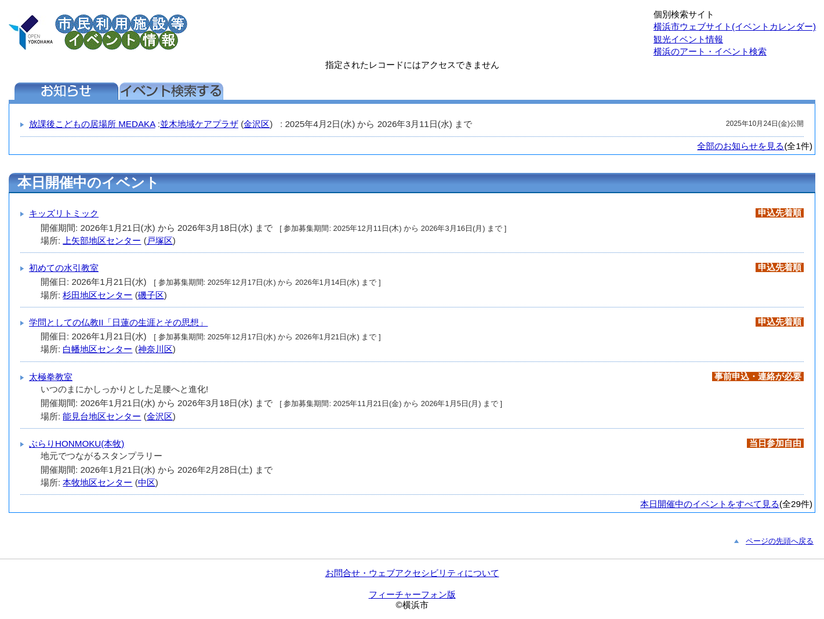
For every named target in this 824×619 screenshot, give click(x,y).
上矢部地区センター (102, 240)
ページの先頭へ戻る (780, 541)
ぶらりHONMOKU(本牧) (76, 443)
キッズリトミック (64, 213)
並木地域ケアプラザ (199, 124)
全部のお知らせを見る (740, 146)
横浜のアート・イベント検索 (710, 51)
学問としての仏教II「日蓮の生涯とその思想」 (118, 322)
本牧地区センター (97, 482)
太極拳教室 (50, 377)
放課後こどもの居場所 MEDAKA (92, 124)
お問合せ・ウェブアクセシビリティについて (412, 573)
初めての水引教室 (64, 268)
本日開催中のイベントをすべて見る (709, 504)
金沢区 (257, 124)
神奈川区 (155, 349)
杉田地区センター (97, 295)
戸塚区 (160, 240)
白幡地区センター (97, 349)
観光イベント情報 (688, 39)
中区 (146, 482)
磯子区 (151, 295)
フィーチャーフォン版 (412, 594)
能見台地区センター (102, 416)
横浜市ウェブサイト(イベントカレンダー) (735, 26)
